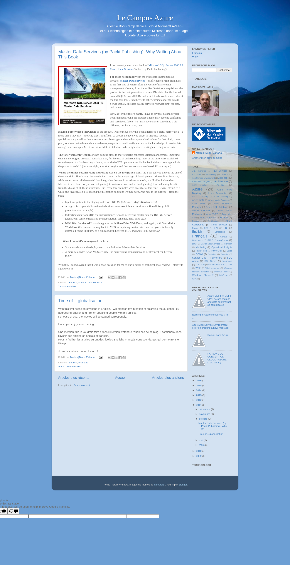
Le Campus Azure (145, 18)
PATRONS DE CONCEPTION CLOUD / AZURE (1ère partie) (217, 358)
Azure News (198, 204)
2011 (199, 405)
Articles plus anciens (168, 378)
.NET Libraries (199, 171)
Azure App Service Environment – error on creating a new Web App (211, 326)
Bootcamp (196, 221)
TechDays (227, 261)
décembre (205, 409)
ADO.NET (196, 174)
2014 (199, 390)
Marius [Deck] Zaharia (209, 152)
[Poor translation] (13, 511)
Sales (229, 251)
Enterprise (220, 232)
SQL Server (210, 261)
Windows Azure (212, 268)
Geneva (223, 237)
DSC (206, 228)
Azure (197, 189)
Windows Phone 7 (203, 275)
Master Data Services (132, 80)
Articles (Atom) (81, 385)
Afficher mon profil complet (207, 157)
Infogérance (223, 240)
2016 (199, 380)
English (73, 282)
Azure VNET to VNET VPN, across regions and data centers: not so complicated (219, 300)
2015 (199, 385)
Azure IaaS (198, 200)
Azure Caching (200, 196)
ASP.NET (221, 185)
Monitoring (201, 247)
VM (230, 265)
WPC (194, 279)
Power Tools (201, 251)
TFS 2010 (200, 265)
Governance (197, 240)
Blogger (182, 484)
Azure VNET (212, 214)
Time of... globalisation (80, 300)
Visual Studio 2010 (216, 265)
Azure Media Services (218, 200)
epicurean (159, 484)
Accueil (120, 378)
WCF (198, 268)
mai (201, 440)
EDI (225, 228)
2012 (199, 400)
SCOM (199, 254)
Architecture (221, 181)
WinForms (223, 275)
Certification (213, 221)
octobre (203, 418)
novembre (205, 414)
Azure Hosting (221, 196)
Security (224, 254)
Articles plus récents (73, 378)
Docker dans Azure (217, 335)
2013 (199, 395)
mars (202, 444)
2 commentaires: (67, 286)
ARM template (200, 185)
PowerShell (216, 250)
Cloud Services (219, 224)
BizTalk (224, 217)
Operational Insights (221, 247)
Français (83, 362)
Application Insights (201, 181)
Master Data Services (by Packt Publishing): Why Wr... (212, 426)
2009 (199, 456)
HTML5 (210, 240)
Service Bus (199, 257)
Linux (194, 244)
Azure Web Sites (207, 217)
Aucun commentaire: (69, 366)
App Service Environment (203, 178)
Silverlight (217, 258)
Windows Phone (221, 272)
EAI (216, 228)
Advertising (211, 174)
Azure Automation (217, 193)
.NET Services (219, 171)
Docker (195, 228)
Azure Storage (201, 210)
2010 (199, 451)
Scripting (212, 254)
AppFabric (223, 178)
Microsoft (228, 244)
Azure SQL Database (217, 207)
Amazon (224, 174)
